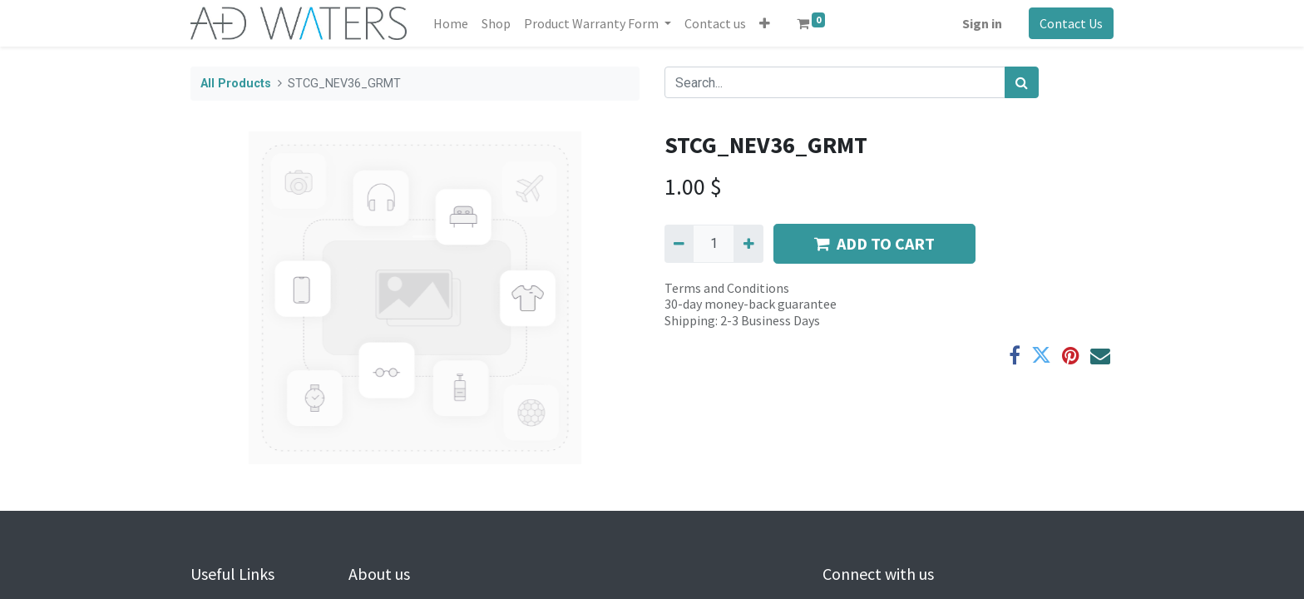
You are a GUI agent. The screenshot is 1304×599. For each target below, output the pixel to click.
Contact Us (1071, 23)
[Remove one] (679, 244)
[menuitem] (451, 23)
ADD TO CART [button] (874, 243)
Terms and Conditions (726, 288)
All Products (235, 84)
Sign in (982, 23)
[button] (765, 23)
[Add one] (748, 244)
